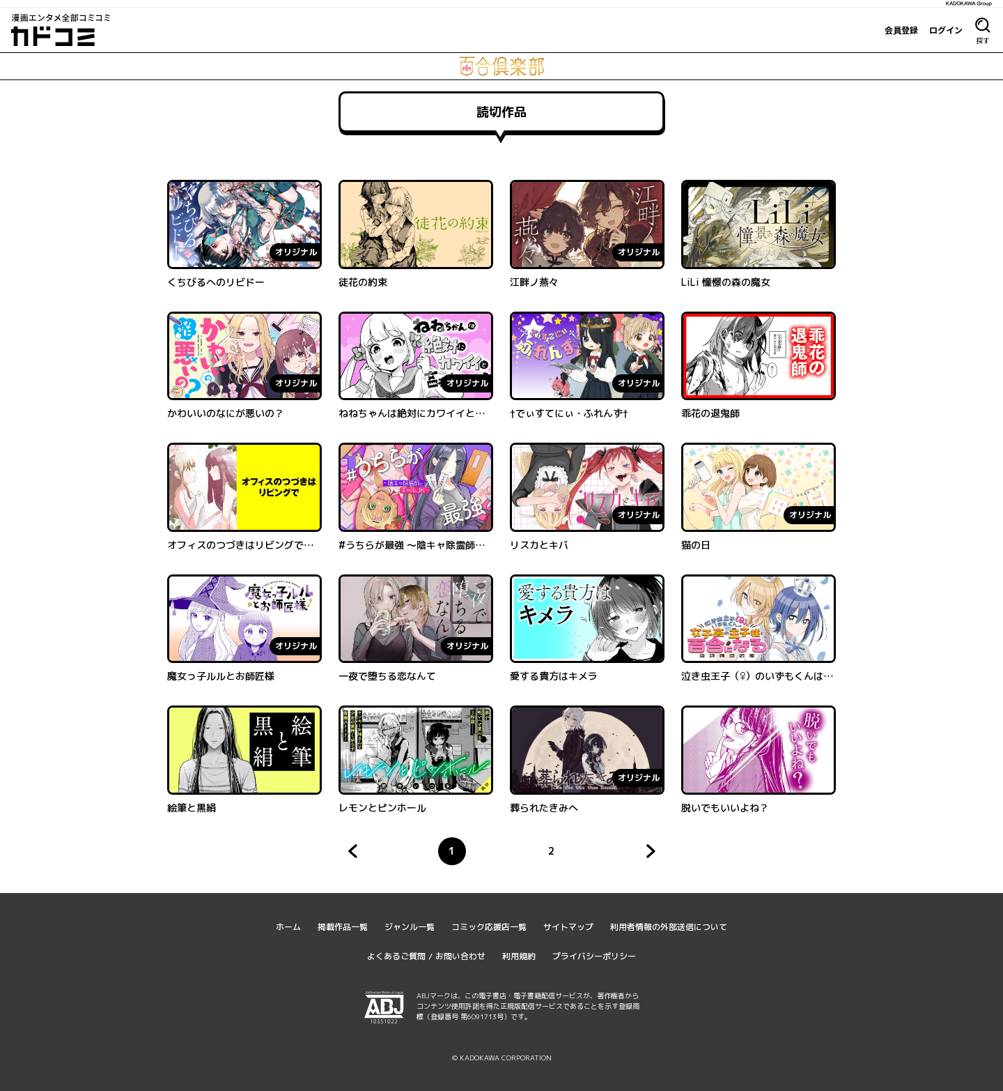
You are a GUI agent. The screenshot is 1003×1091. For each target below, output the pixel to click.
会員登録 (901, 30)
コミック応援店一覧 (489, 927)
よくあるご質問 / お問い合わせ (426, 956)
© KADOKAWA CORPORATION (502, 1057)
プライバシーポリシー (594, 956)
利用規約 (519, 956)
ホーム (288, 927)
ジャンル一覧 (409, 927)
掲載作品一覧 (343, 927)
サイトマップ (568, 927)
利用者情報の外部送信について (668, 927)
